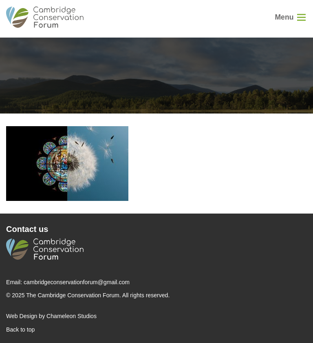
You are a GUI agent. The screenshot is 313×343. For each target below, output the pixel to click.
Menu (284, 17)
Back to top (20, 329)
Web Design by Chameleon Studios (51, 316)
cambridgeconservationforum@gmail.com (77, 282)
